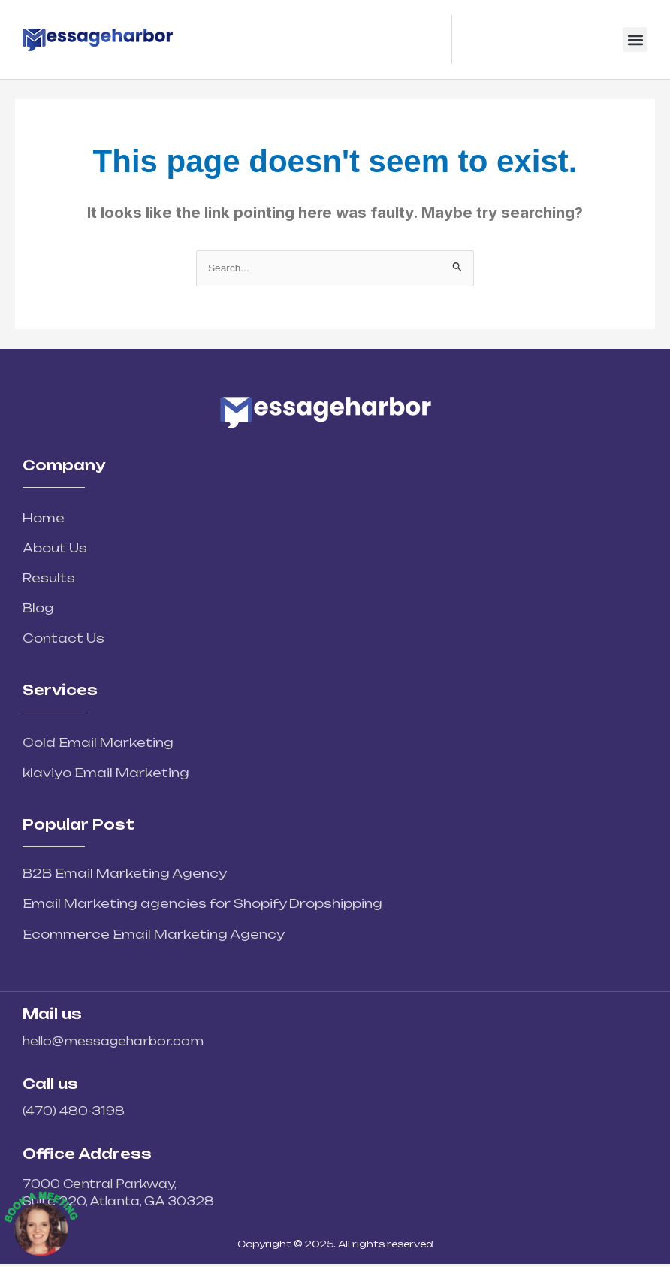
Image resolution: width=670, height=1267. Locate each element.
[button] (635, 39)
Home (44, 517)
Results (49, 577)
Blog (38, 607)
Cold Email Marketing (98, 742)
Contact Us (63, 638)
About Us (55, 547)
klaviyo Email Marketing (106, 772)
